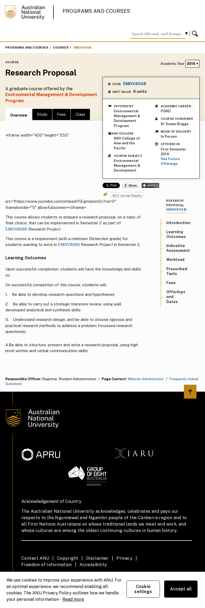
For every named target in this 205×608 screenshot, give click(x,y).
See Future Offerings (170, 161)
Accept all (181, 588)
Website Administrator (146, 379)
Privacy (124, 558)
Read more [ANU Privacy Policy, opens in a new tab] (73, 599)
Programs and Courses (96, 11)
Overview (18, 115)
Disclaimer (97, 558)
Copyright (67, 558)
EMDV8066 (16, 229)
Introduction (178, 223)
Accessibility (93, 564)
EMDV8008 (82, 47)
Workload (175, 259)
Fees (61, 114)
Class (80, 114)
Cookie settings (143, 589)
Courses (61, 47)
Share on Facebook (131, 185)
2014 (192, 64)
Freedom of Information (46, 564)
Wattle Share (150, 185)
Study (42, 114)
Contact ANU (35, 558)
